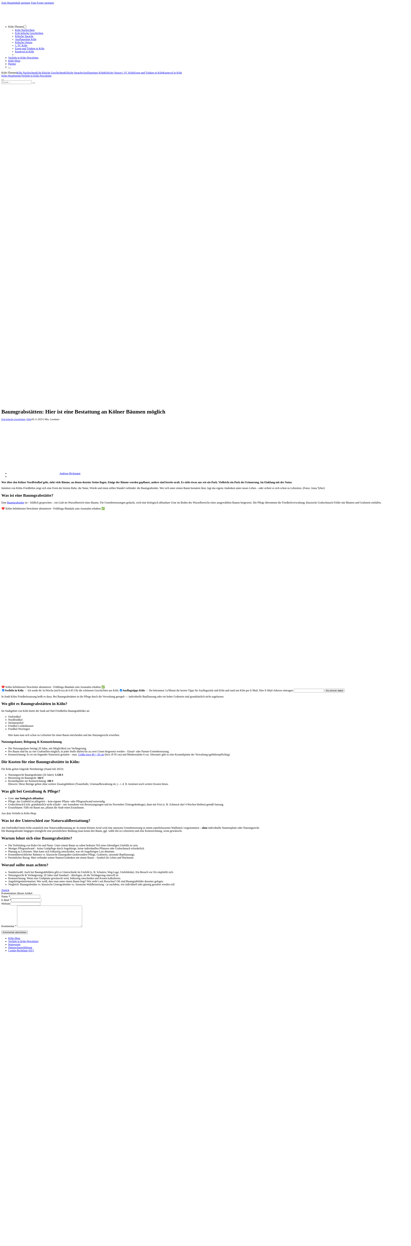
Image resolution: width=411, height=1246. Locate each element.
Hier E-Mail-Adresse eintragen (276, 690)
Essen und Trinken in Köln (29, 48)
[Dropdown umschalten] (25, 27)
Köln (28, 419)
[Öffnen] (9, 67)
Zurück (5, 890)
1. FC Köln (21, 45)
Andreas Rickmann (69, 473)
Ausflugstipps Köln (25, 39)
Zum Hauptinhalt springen (15, 2)
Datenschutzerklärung (20, 951)
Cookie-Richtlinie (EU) (21, 954)
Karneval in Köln (24, 51)
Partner (12, 63)
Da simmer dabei (334, 690)
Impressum (14, 948)
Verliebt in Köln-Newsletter (23, 57)
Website (5, 903)
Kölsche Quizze (23, 42)
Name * (5, 896)
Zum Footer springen (42, 2)
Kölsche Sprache (24, 36)
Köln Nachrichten (24, 30)
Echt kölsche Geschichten (29, 33)
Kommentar (8, 930)
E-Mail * (6, 900)
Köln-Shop (7, 75)
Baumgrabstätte (15, 502)
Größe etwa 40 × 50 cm (91, 754)
